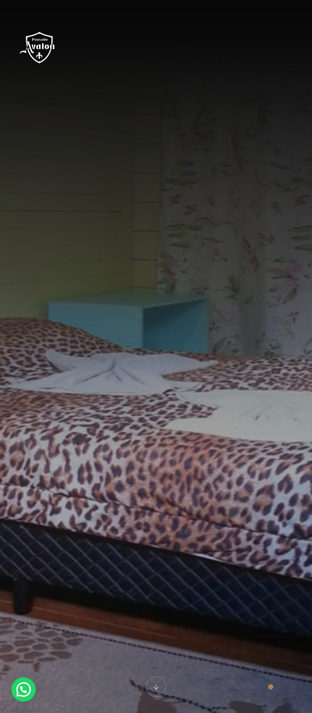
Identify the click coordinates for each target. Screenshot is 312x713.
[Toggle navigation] (296, 46)
